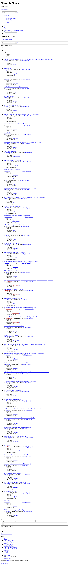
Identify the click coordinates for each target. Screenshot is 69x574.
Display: (7, 521)
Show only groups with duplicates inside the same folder (17, 123)
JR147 (6, 391)
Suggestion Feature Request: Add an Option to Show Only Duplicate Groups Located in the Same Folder (28, 59)
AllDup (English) (25, 60)
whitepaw (7, 134)
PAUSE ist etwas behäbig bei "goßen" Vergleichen (15, 510)
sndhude (7, 401)
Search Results (7, 133)
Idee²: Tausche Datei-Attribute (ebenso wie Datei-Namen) (17, 362)
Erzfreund (7, 327)
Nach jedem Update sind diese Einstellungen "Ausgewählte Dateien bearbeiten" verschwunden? (26, 372)
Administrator (9, 281)
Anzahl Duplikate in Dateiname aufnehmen (14, 326)
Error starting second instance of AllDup (13, 289)
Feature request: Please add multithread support (15, 234)
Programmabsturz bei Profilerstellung (12, 399)
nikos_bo (7, 79)
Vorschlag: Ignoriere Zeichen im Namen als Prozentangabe (17, 464)
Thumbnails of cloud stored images (12, 169)
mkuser (7, 235)
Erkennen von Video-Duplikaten (11, 335)
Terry (6, 88)
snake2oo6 (7, 161)
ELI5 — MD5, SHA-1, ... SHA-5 (11, 270)
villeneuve (7, 115)
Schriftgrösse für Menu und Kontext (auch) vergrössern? (17, 215)
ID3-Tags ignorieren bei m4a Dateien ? (13, 243)
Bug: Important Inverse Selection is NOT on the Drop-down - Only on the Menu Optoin (24, 197)
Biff (6, 373)
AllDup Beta (7, 445)
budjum (7, 492)
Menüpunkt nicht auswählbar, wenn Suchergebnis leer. (16, 454)
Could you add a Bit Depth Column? (12, 105)
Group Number (7, 68)
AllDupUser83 (8, 217)
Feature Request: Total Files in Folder (12, 390)
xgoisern (7, 125)
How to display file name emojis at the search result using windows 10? (20, 316)
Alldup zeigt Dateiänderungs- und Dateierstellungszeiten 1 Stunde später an (21, 114)
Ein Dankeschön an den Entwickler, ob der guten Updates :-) (18, 427)
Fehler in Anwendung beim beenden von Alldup (15, 224)
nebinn (6, 60)
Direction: (30, 521)
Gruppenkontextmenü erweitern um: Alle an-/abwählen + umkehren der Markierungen (24, 353)
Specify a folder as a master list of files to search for (16, 87)
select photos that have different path (12, 160)
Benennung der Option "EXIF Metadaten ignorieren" (16, 436)
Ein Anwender (8, 437)
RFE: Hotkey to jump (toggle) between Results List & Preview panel (20, 188)
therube (7, 189)
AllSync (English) (28, 290)
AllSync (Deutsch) (26, 263)
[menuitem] (11, 18)
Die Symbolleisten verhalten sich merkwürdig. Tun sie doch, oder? (19, 418)
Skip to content (4, 9)
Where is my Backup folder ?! (11, 491)
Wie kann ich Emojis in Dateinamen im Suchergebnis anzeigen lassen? (20, 307)
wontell (7, 253)
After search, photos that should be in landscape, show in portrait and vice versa (22, 142)
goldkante (7, 244)
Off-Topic (24, 428)
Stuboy (6, 106)
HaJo (6, 226)
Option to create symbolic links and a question (14, 252)
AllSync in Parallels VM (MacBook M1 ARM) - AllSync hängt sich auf (20, 261)
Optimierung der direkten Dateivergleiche (13, 298)
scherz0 (7, 272)
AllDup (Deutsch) (27, 115)
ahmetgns (7, 171)
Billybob (7, 143)
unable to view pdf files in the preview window (15, 179)
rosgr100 (7, 70)
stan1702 (7, 263)
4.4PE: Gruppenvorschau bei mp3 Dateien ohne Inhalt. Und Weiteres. (20, 381)
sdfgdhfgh (7, 299)
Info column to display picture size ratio (13, 206)
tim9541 (7, 207)
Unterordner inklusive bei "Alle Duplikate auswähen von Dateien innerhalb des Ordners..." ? (25, 344)
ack (6, 465)
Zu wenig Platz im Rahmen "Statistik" (13, 473)
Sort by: (17, 521)
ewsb (6, 180)
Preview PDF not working (10, 151)
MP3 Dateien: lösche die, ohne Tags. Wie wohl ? (15, 482)
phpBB (8, 560)
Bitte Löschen (7, 500)
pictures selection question (10, 77)
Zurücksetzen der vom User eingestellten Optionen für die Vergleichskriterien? (22, 408)
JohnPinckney (8, 152)
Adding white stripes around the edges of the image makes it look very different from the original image (28, 280)
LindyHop (7, 502)
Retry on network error (9, 96)
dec (6, 198)
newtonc (7, 97)
